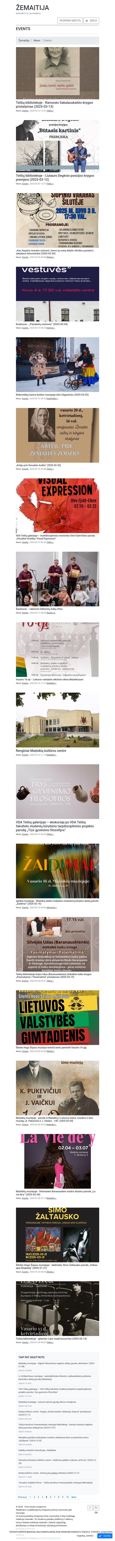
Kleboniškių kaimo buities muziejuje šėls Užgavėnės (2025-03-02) (52, 394)
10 (67, 1497)
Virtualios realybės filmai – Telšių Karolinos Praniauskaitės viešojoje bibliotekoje (56, 1482)
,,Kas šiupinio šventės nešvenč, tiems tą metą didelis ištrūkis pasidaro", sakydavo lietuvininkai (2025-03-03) (55, 252)
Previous (22, 1497)
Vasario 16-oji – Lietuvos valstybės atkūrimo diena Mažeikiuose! (49, 679)
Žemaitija (32, 8)
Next (73, 1497)
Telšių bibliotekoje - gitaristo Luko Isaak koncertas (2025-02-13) (51, 1338)
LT (90, 1507)
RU (96, 1507)
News (37, 40)
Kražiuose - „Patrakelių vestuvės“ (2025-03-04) (42, 324)
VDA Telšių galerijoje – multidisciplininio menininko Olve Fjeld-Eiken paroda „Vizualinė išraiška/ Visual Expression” (55, 537)
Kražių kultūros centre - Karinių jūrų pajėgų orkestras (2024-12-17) (49, 1473)
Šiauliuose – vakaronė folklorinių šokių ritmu (39, 609)
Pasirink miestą (70, 20)
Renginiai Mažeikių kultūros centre (41, 751)
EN (96, 1512)
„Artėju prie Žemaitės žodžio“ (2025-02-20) (38, 465)
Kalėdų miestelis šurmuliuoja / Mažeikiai (37, 1450)
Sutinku (105, 1535)
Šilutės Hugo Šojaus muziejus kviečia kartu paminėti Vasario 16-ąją (51, 1047)
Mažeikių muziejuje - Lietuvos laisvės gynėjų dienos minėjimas (47, 1402)
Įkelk (91, 20)
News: (22, 110)
